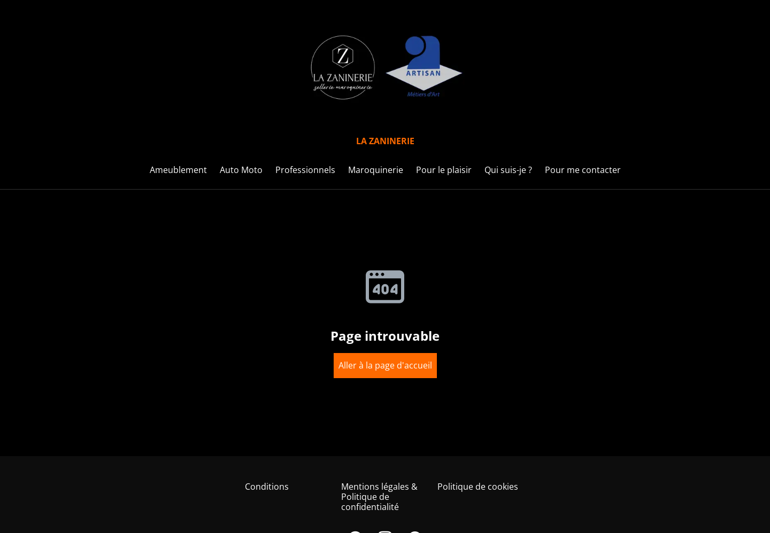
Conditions (267, 486)
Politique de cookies (477, 486)
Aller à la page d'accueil (385, 365)
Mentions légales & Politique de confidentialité (379, 497)
